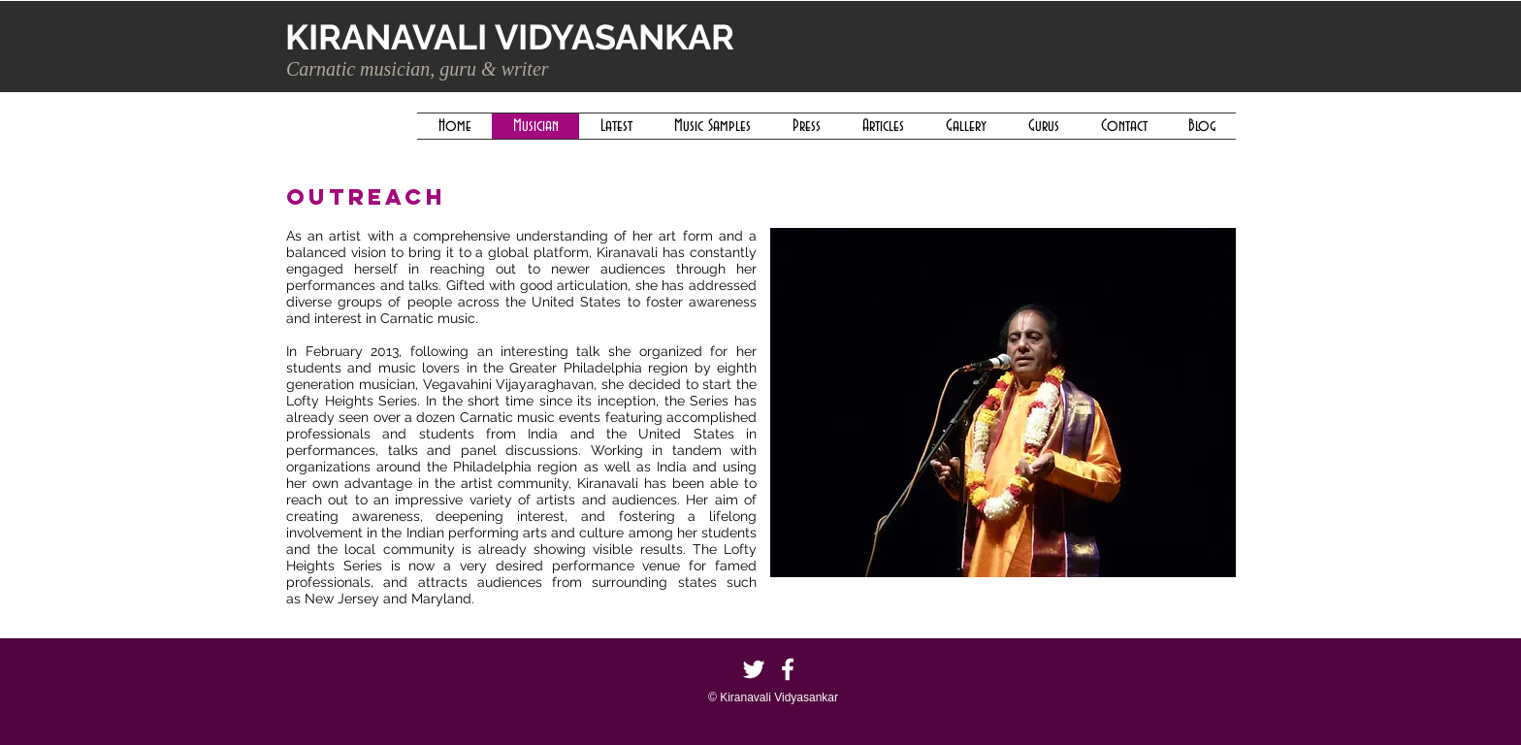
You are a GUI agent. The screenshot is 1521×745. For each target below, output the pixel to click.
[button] (1003, 402)
